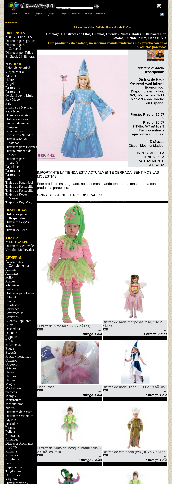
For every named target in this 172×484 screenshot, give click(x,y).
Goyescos (12, 364)
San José (11, 76)
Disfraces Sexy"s (17, 222)
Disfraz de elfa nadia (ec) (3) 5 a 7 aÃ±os (134, 452)
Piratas (10, 428)
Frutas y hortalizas (18, 356)
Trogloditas (13, 471)
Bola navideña (15, 131)
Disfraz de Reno (16, 119)
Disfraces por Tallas (19, 52)
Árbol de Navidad (17, 68)
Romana (11, 451)
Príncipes (11, 439)
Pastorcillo (12, 88)
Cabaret (10, 297)
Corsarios (12, 317)
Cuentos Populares (18, 321)
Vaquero (11, 479)
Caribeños (12, 309)
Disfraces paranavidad (88, 14)
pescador (11, 424)
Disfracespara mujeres (26, 14)
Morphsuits (13, 400)
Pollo (9, 277)
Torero (9, 226)
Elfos (9, 341)
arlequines (12, 285)
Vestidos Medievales (19, 250)
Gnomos (11, 360)
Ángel (9, 84)
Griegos (10, 368)
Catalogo (52, 34)
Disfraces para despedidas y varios (100, 14)
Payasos (10, 420)
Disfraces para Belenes (21, 147)
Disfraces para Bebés (19, 293)
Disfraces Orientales (19, 416)
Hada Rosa (46, 387)
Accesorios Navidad (19, 135)
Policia (10, 431)
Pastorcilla (12, 91)
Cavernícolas (14, 313)
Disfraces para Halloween (76, 14)
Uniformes (12, 475)
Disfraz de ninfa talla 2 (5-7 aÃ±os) (63, 326)
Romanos (11, 455)
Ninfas (10, 408)
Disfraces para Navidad (15, 161)
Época (9, 348)
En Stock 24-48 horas (20, 56)
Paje (8, 103)
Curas (9, 325)
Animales (12, 273)
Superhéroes (13, 467)
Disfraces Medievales (20, 246)
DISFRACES (15, 33)
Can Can (11, 301)
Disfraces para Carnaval (15, 47)
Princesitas (12, 435)
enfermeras (13, 344)
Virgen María (14, 72)
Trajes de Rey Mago (19, 202)
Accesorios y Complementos (17, 263)
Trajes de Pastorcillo (19, 190)
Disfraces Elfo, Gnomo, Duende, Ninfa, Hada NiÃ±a (140, 36)
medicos (11, 392)
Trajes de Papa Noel (19, 182)
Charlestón (12, 305)
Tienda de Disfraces (14, 14)
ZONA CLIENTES (18, 37)
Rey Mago (12, 99)
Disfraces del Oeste (18, 412)
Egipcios (11, 337)
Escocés (10, 352)
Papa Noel (12, 111)
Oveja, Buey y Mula (19, 95)
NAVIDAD (13, 64)
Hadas (9, 372)
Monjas (10, 396)
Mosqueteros (14, 404)
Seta (8, 463)
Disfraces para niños (51, 14)
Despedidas (13, 329)
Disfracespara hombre (39, 14)
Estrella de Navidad (18, 107)
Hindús (10, 380)
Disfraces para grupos (20, 41)
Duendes (11, 333)
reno (8, 178)
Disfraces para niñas (64, 14)
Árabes (10, 281)
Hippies (10, 376)
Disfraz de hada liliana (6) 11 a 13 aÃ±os (134, 387)
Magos (10, 384)
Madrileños (13, 388)
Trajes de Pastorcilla (19, 186)
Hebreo (10, 80)
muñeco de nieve (17, 123)
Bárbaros (11, 289)
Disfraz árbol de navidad (16, 141)
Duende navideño (17, 115)
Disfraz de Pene (16, 230)
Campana (11, 127)
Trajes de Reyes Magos (16, 196)
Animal (10, 269)
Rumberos (12, 459)
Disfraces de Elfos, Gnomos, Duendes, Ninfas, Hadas (102, 34)
